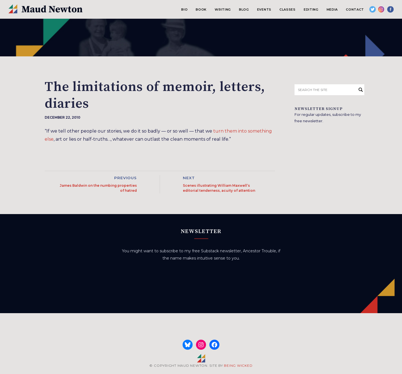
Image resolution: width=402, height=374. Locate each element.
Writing (223, 9)
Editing (311, 9)
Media (332, 9)
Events (264, 9)
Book (201, 9)
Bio (184, 9)
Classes (287, 9)
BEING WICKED (238, 365)
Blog (244, 9)
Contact (355, 9)
